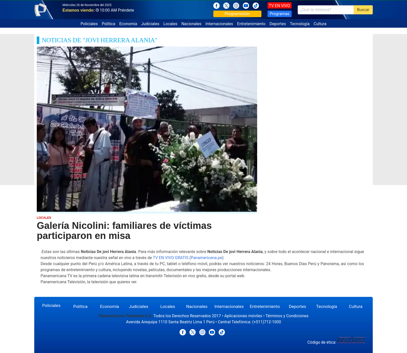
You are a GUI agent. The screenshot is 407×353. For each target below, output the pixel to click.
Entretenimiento (251, 23)
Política (108, 23)
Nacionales (191, 23)
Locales (170, 23)
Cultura (320, 23)
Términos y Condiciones (287, 315)
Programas (279, 13)
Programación (237, 13)
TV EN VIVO (279, 5)
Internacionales (219, 23)
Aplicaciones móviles (243, 315)
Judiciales (150, 23)
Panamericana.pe (206, 257)
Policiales (89, 23)
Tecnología (300, 23)
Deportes (277, 23)
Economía (128, 23)
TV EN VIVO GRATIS (171, 257)
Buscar (363, 9)
